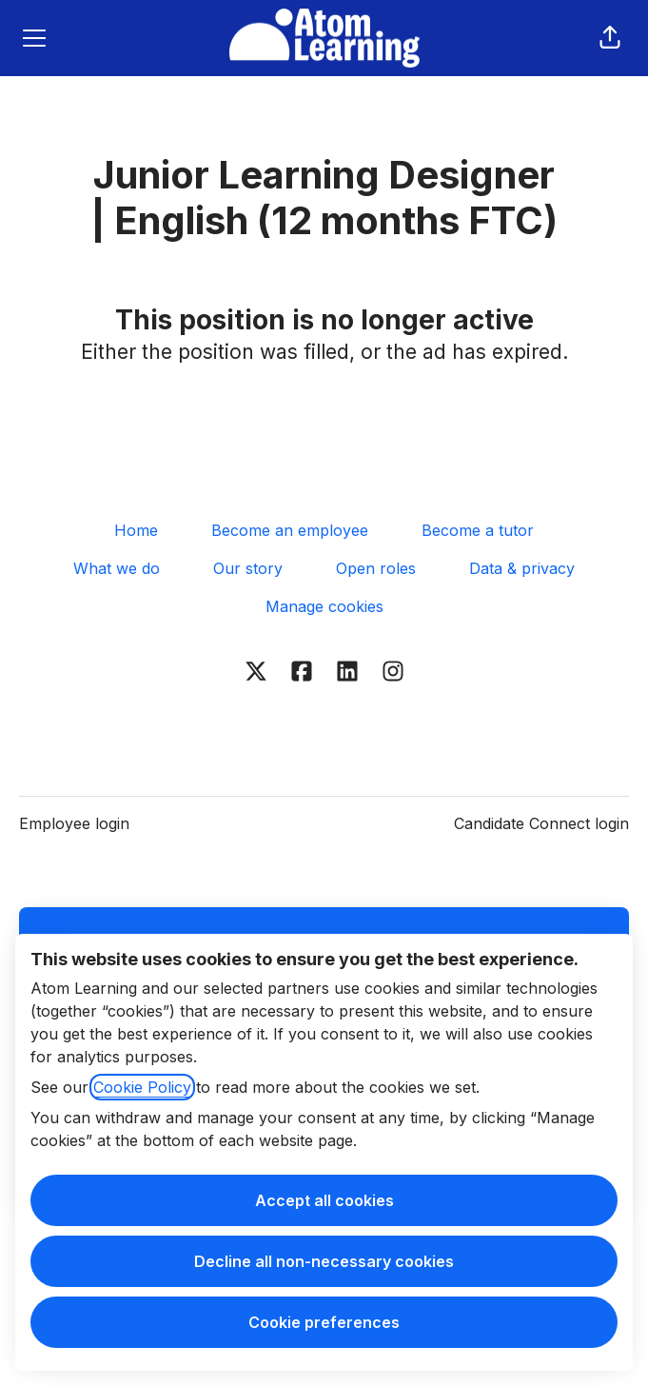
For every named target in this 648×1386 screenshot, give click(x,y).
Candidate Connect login (541, 823)
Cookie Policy (142, 1087)
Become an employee (289, 530)
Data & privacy (522, 568)
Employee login (74, 823)
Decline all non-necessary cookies (324, 1261)
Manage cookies (324, 606)
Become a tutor (478, 530)
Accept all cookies (324, 1200)
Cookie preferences (324, 1322)
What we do (116, 568)
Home (136, 530)
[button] (610, 38)
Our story (248, 568)
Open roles (376, 568)
